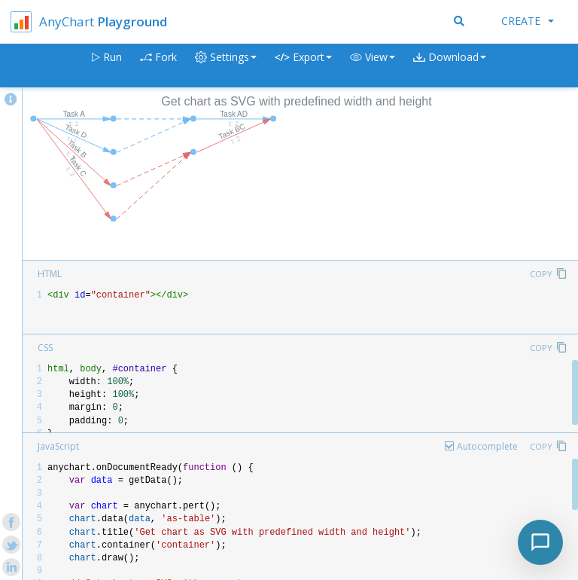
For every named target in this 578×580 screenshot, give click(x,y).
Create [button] (527, 21)
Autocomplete (487, 446)
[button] (372, 65)
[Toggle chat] (540, 542)
